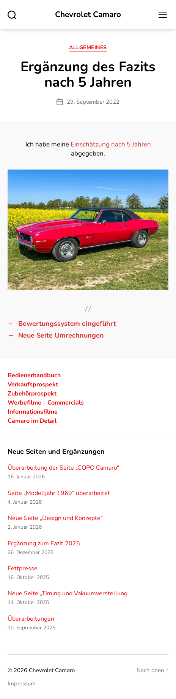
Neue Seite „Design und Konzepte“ (55, 518)
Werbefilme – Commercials (46, 403)
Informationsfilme (33, 412)
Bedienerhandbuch (34, 375)
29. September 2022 (93, 102)
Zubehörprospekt (32, 393)
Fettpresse (23, 568)
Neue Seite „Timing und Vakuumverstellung (67, 593)
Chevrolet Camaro (88, 15)
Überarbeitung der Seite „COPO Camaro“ (63, 468)
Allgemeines (88, 47)
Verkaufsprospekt (33, 384)
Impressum (22, 683)
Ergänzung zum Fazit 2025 (44, 543)
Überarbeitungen (31, 619)
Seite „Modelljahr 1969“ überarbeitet (59, 493)
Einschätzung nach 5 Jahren (111, 144)
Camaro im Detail (32, 421)
